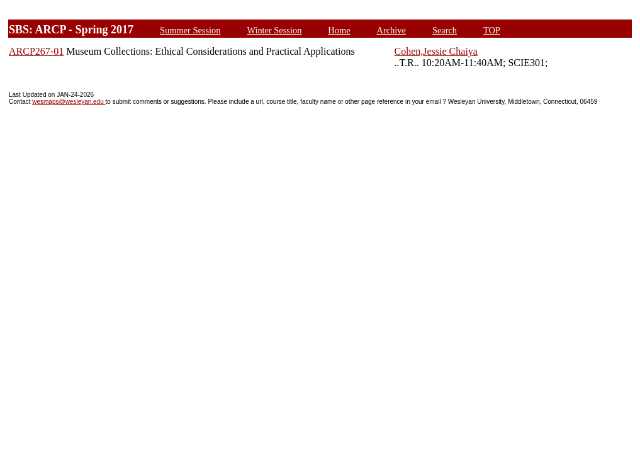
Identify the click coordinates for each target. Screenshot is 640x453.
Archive (391, 30)
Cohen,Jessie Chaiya (436, 51)
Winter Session (274, 30)
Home (339, 30)
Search (444, 30)
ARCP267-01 (36, 51)
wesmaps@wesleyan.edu (68, 101)
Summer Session (190, 30)
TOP (491, 30)
